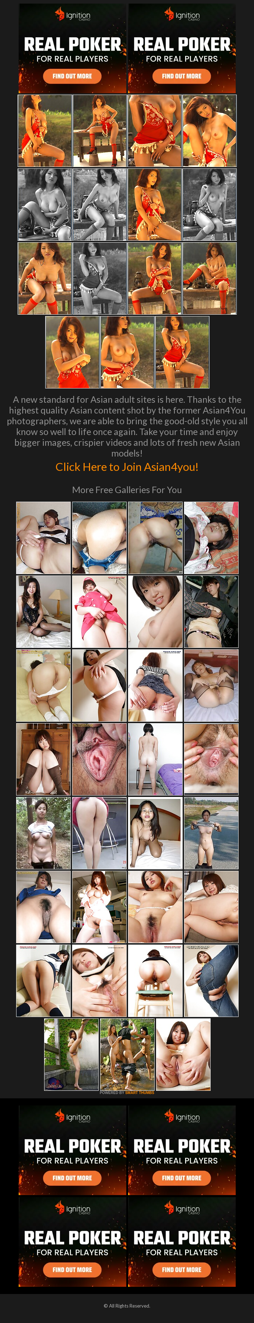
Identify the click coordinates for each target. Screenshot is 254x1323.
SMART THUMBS (139, 1093)
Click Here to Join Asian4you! (127, 465)
